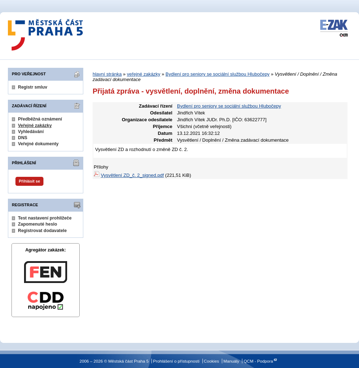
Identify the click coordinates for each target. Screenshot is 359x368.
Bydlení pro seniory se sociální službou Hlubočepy (217, 74)
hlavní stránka (107, 74)
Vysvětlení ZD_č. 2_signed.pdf (132, 175)
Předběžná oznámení (40, 119)
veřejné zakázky (143, 74)
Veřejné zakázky (35, 125)
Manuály (231, 361)
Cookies (211, 361)
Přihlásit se (29, 181)
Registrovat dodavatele (42, 230)
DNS (22, 137)
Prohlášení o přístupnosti (176, 361)
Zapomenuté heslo (37, 224)
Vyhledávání (31, 131)
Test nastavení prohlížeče (44, 218)
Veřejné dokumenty (38, 143)
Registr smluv (32, 87)
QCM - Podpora (258, 361)
